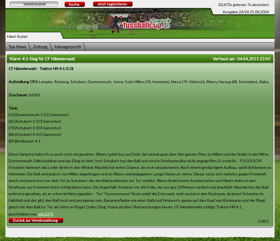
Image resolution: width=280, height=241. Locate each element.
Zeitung (40, 46)
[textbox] (34, 4)
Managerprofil (67, 46)
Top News (17, 46)
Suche (74, 4)
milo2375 (46, 214)
